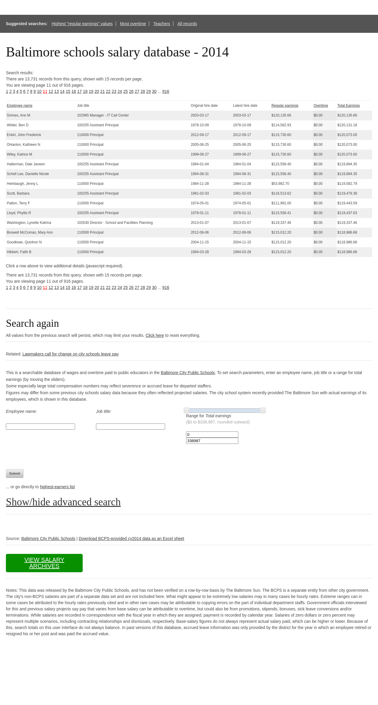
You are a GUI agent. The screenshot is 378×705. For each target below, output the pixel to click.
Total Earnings (348, 106)
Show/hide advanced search (63, 502)
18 (85, 91)
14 (62, 91)
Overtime (321, 106)
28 (143, 91)
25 (125, 91)
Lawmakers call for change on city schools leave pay (70, 354)
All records (187, 23)
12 (50, 91)
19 (91, 91)
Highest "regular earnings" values (82, 23)
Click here (155, 335)
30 (154, 91)
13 (56, 91)
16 (73, 91)
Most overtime (133, 23)
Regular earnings (284, 106)
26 (131, 91)
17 (79, 91)
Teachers (161, 23)
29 (148, 91)
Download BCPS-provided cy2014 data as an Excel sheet (131, 538)
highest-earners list (57, 486)
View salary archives (44, 563)
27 (137, 91)
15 (68, 91)
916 (165, 91)
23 (114, 91)
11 (45, 91)
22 (108, 91)
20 (96, 91)
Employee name (19, 106)
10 (39, 91)
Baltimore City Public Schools (188, 372)
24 (120, 91)
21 (102, 91)
